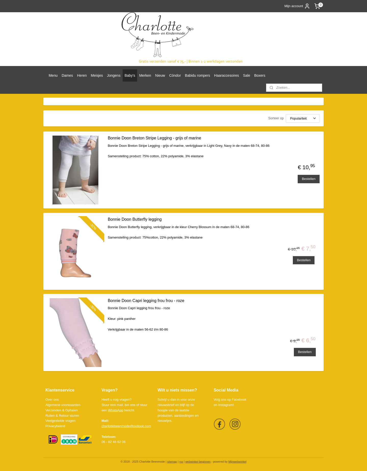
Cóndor (175, 75)
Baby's (130, 75)
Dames (67, 75)
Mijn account (297, 6)
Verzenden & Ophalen (61, 410)
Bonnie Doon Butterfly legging (135, 219)
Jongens (114, 75)
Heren (82, 75)
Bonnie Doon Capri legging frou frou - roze (146, 300)
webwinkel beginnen (198, 461)
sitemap (172, 461)
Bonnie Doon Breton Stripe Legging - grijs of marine (154, 138)
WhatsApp (115, 410)
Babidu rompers (197, 75)
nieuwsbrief (166, 405)
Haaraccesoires (226, 75)
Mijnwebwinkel (237, 461)
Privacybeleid (55, 426)
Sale (246, 75)
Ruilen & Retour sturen (62, 415)
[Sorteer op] (303, 118)
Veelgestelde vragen (60, 421)
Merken (145, 75)
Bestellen (308, 179)
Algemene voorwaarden (62, 405)
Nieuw (160, 75)
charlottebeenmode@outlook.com (126, 426)
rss (181, 461)
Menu (53, 75)
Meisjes (97, 75)
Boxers (259, 75)
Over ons (52, 399)
